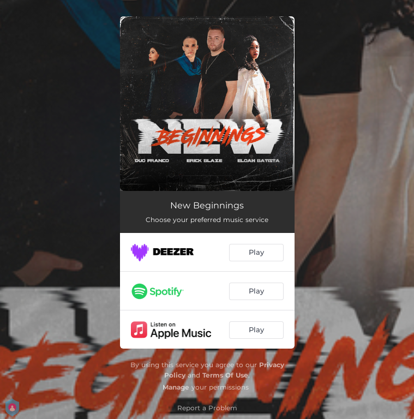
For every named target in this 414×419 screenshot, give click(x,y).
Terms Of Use (225, 375)
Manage (176, 387)
